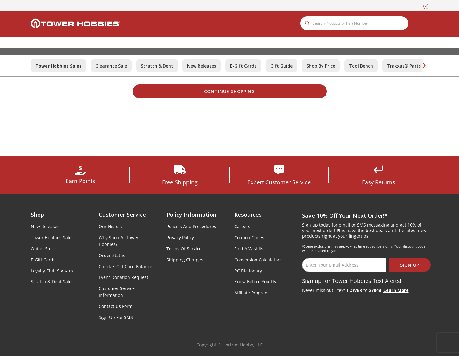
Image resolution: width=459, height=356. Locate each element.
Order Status (112, 255)
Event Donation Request (123, 277)
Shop (37, 214)
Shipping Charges (184, 260)
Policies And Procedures (191, 226)
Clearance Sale (111, 66)
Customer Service (122, 214)
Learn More (396, 290)
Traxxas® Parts (404, 66)
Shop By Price (320, 66)
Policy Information (191, 214)
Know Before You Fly (255, 281)
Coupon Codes (249, 237)
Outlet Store (43, 249)
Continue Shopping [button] (229, 91)
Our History (110, 226)
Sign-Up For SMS (116, 317)
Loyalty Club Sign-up (52, 271)
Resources (248, 214)
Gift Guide (281, 66)
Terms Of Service (184, 249)
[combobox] (354, 23)
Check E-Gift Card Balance (125, 266)
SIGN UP (409, 265)
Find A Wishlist (249, 249)
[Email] (344, 265)
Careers (242, 226)
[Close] (425, 5)
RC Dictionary (248, 271)
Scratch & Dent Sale (51, 281)
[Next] (423, 65)
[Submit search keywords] (308, 23)
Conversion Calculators (258, 260)
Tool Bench (361, 66)
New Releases (201, 66)
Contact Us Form (116, 306)
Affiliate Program (251, 293)
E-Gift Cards (243, 66)
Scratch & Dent (157, 66)
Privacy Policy (180, 237)
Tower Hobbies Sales (52, 237)
